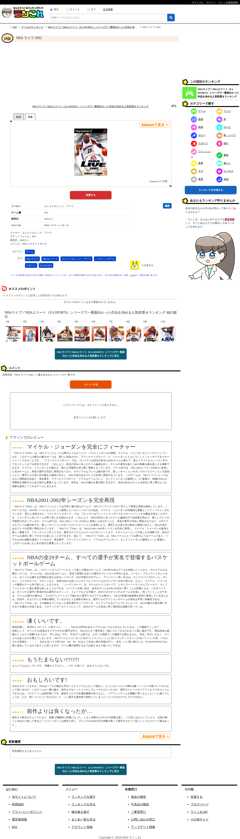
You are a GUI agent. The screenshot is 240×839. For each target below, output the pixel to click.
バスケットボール (105, 258)
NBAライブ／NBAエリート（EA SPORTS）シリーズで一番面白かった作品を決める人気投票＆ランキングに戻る (91, 354)
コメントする (90, 384)
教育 (197, 179)
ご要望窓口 (138, 812)
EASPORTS (46, 265)
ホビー (198, 135)
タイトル (75, 9)
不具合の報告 (140, 804)
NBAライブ (32, 258)
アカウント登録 (82, 827)
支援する (196, 796)
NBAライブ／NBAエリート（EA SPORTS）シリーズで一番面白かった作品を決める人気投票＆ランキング (106, 27)
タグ (93, 9)
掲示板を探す (80, 812)
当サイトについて (24, 796)
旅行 (222, 143)
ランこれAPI (198, 812)
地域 (222, 179)
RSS (14, 827)
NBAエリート (50, 258)
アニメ (223, 111)
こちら (132, 275)
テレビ (223, 127)
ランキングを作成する (210, 190)
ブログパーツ (199, 804)
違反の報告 (138, 796)
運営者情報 (19, 819)
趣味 (222, 155)
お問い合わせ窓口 (143, 819)
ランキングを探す (83, 796)
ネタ (197, 171)
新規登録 (230, 219)
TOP (14, 27)
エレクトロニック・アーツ (76, 258)
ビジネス (225, 171)
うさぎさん (147, 265)
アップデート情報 (143, 827)
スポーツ (31, 265)
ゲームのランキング (32, 27)
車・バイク (226, 135)
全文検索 (108, 9)
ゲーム (29, 251)
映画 (197, 127)
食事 (197, 163)
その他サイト (199, 819)
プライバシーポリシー (27, 812)
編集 (167, 205)
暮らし (223, 163)
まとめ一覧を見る (83, 819)
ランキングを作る (83, 804)
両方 (56, 9)
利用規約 (18, 804)
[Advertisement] (91, 72)
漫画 (197, 119)
